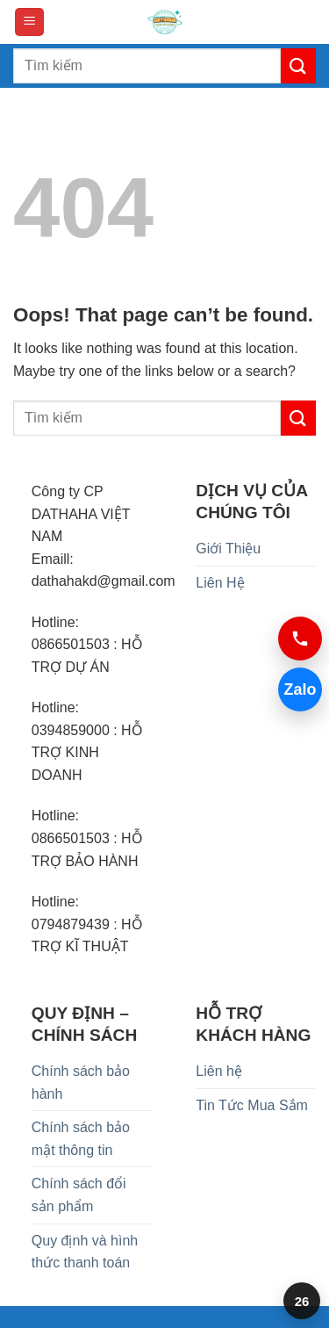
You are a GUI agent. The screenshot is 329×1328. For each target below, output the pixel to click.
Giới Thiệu (228, 548)
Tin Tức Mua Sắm (252, 1105)
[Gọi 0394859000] (300, 638)
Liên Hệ (220, 582)
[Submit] (298, 65)
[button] (29, 22)
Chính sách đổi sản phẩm (79, 1195)
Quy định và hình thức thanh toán (85, 1252)
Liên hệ (219, 1071)
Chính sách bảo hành (81, 1082)
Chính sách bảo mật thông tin (81, 1139)
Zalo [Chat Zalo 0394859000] (299, 689)
